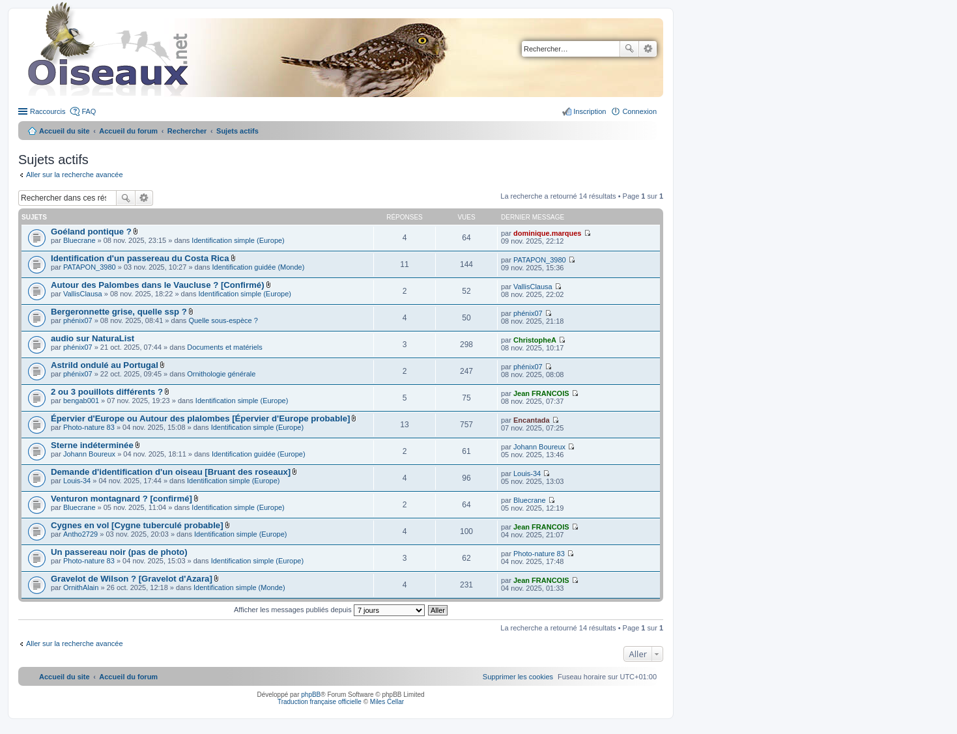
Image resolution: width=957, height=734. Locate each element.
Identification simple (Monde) (239, 587)
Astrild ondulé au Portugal (104, 365)
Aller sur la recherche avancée (74, 174)
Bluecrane (79, 240)
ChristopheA (534, 340)
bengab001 (81, 400)
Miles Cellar (387, 701)
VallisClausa (82, 294)
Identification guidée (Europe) (259, 454)
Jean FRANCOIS (541, 393)
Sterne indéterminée (92, 445)
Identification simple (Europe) (238, 240)
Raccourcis (47, 111)
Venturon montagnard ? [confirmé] (121, 498)
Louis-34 (77, 481)
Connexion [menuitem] (639, 111)
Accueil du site (64, 131)
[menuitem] (518, 677)
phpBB (311, 694)
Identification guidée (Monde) (258, 267)
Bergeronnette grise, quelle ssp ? (119, 312)
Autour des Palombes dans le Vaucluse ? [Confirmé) (157, 285)
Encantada (531, 420)
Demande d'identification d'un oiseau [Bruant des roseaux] (171, 472)
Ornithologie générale (221, 374)
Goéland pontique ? (91, 231)
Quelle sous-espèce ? (222, 320)
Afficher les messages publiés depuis (329, 610)
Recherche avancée (648, 49)
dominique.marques (547, 233)
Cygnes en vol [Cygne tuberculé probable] (137, 525)
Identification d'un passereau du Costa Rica (140, 258)
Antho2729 (80, 534)
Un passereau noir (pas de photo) (119, 552)
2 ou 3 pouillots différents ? (107, 392)
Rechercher (629, 49)
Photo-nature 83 (89, 427)
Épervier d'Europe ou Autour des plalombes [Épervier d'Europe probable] (200, 418)
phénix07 (78, 320)
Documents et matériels (225, 347)
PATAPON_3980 (89, 267)
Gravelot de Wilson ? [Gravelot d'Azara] (131, 579)
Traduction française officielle (320, 701)
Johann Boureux (89, 454)
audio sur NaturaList (92, 338)
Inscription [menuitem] (589, 111)
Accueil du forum (128, 131)
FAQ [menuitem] (88, 111)
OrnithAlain (80, 587)
